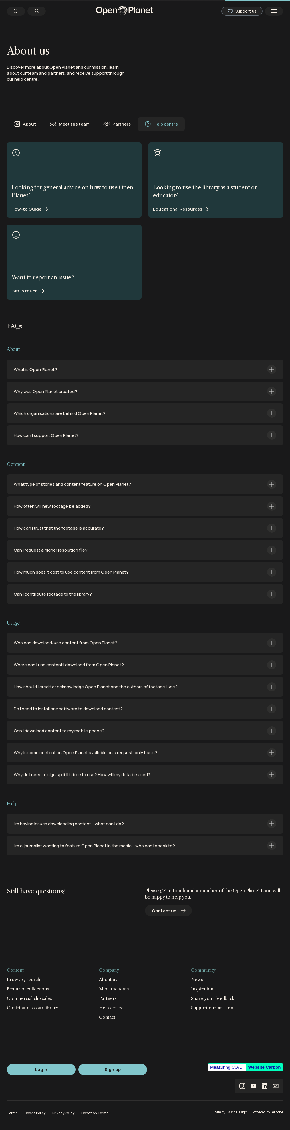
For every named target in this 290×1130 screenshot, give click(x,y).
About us (108, 979)
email (276, 1086)
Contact (107, 1017)
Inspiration (202, 989)
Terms (12, 1113)
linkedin (264, 1086)
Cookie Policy (34, 1113)
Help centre (161, 124)
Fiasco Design (236, 1112)
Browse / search (23, 979)
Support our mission (212, 1007)
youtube (253, 1086)
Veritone (277, 1112)
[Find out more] (74, 180)
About (25, 124)
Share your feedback (213, 998)
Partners (117, 124)
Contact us (164, 911)
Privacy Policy (63, 1113)
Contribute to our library (32, 1007)
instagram (242, 1086)
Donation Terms (94, 1113)
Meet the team (70, 124)
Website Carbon (264, 1067)
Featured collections (28, 989)
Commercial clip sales (29, 998)
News (197, 979)
